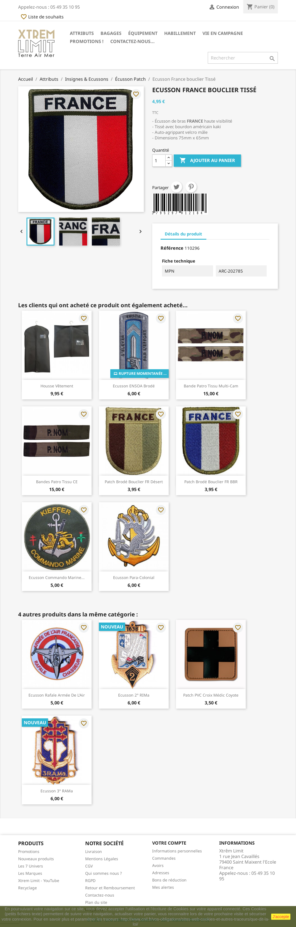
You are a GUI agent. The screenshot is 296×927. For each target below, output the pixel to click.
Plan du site (96, 902)
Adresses (160, 872)
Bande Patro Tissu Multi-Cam (211, 386)
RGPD (90, 880)
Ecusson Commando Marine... (57, 577)
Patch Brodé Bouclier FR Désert (134, 481)
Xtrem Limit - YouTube (38, 880)
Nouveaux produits (36, 858)
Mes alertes (163, 887)
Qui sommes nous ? (103, 873)
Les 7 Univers (30, 866)
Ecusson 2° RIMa (133, 695)
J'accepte (281, 916)
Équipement (142, 33)
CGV (89, 866)
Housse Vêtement (56, 386)
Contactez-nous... (132, 41)
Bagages (111, 33)
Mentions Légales (101, 858)
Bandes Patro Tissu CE (57, 481)
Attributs (82, 33)
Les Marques (30, 873)
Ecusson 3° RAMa (56, 790)
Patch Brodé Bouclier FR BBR (211, 481)
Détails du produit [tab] (183, 234)
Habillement (180, 33)
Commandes (164, 858)
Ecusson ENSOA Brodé (134, 386)
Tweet (176, 186)
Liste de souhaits (42, 17)
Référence (172, 248)
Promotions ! (87, 41)
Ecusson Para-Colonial (133, 577)
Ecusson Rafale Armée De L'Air (56, 695)
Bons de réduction (169, 880)
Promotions (28, 851)
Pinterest (191, 186)
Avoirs (158, 865)
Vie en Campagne (222, 33)
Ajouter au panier (207, 160)
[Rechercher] (243, 58)
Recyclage (27, 887)
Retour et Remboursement (110, 887)
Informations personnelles (177, 851)
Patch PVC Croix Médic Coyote (210, 695)
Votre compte (169, 843)
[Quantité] (159, 160)
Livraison (93, 851)
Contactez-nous (99, 895)
